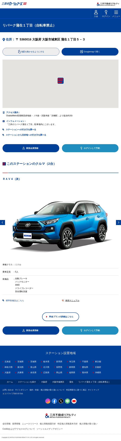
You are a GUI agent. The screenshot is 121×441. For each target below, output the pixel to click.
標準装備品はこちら (15, 301)
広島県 (46, 372)
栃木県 (46, 361)
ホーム (10, 382)
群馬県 (59, 361)
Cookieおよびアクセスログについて (19, 429)
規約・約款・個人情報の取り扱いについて (47, 390)
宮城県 (20, 361)
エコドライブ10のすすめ (13, 394)
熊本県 (85, 372)
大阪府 (8, 372)
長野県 (59, 367)
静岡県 (72, 367)
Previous (2, 222)
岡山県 (59, 372)
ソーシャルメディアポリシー (50, 429)
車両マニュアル (72, 301)
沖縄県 (98, 372)
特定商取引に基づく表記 (76, 390)
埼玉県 (72, 361)
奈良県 (33, 372)
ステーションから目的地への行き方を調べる (26, 135)
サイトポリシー (21, 390)
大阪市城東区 (58, 382)
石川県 (46, 367)
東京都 (98, 361)
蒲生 (71, 382)
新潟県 (20, 367)
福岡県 (72, 372)
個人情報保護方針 (48, 424)
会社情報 (7, 424)
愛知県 (85, 367)
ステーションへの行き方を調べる (21, 129)
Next (118, 222)
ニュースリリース (30, 424)
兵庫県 (20, 372)
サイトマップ (93, 390)
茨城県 (33, 361)
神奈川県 (9, 367)
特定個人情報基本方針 (68, 424)
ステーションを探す (27, 382)
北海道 (8, 361)
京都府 (98, 367)
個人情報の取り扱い (88, 424)
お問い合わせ (8, 390)
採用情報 (16, 424)
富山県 (33, 367)
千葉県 (85, 361)
